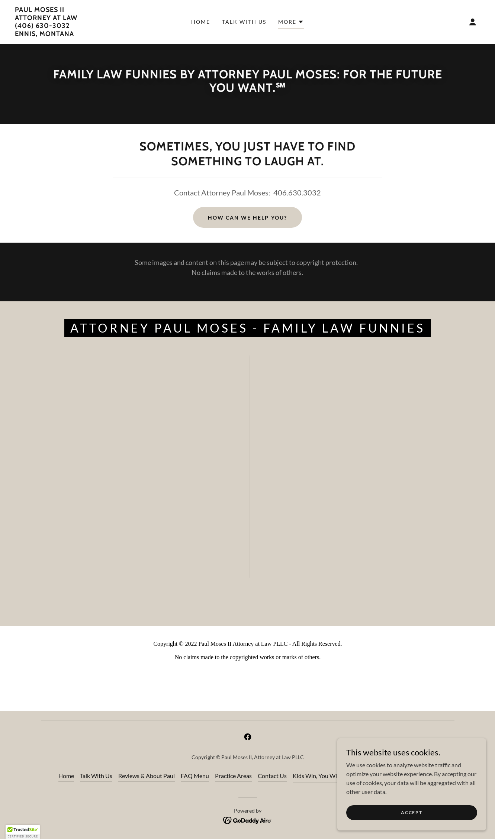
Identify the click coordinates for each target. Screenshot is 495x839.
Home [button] (66, 775)
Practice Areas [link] (233, 775)
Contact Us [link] (272, 775)
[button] (291, 23)
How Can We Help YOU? (247, 217)
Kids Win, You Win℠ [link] (319, 775)
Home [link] (200, 22)
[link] (46, 33)
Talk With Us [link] (244, 22)
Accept (411, 812)
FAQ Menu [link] (195, 775)
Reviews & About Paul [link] (146, 775)
